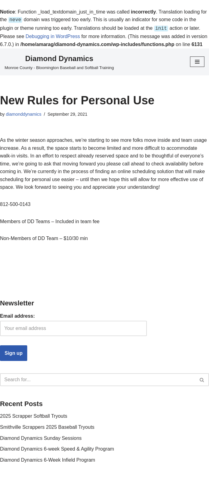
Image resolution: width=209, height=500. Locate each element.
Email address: (17, 314)
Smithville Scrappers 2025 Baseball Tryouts (47, 425)
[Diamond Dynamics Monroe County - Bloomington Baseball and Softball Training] (59, 61)
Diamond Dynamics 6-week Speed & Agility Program (57, 447)
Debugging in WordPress (53, 35)
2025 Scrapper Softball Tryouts (33, 414)
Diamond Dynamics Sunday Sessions (41, 437)
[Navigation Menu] (197, 60)
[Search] (97, 378)
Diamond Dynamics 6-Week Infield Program (47, 458)
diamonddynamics (23, 112)
